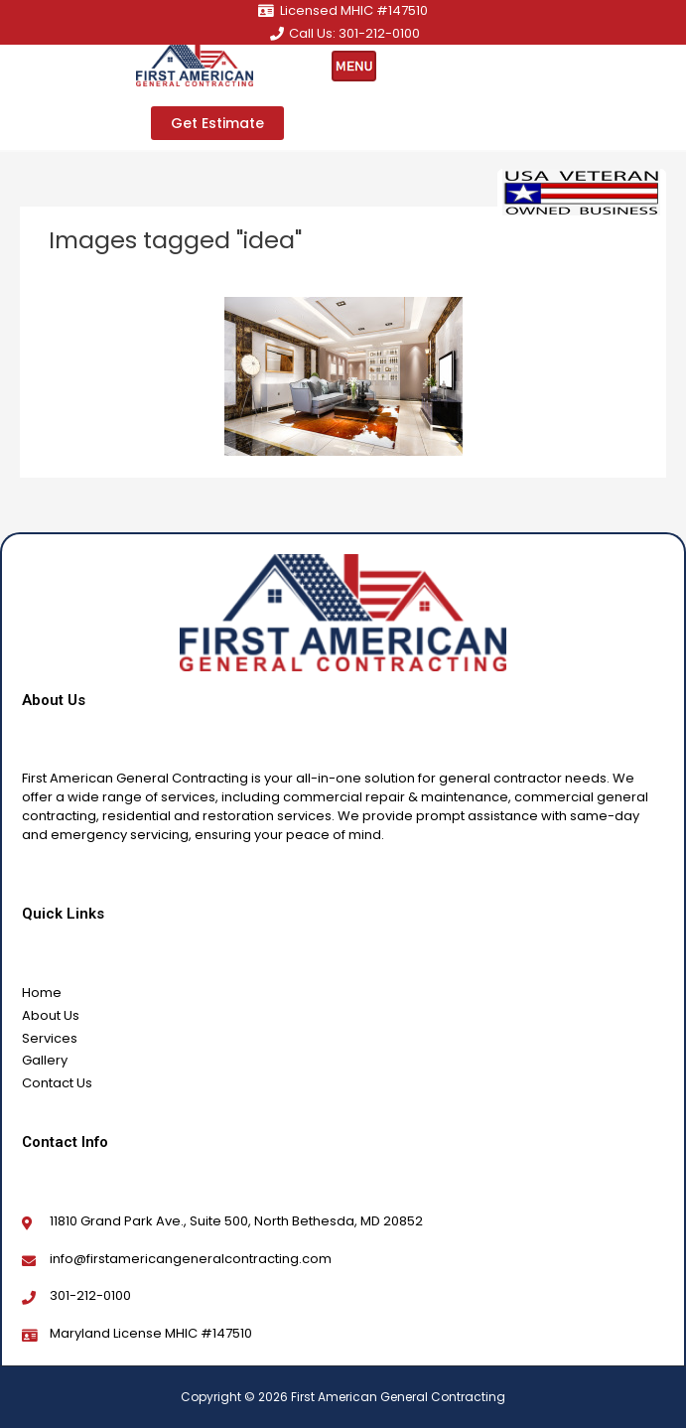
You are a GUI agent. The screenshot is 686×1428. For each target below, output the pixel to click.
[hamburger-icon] (354, 66)
